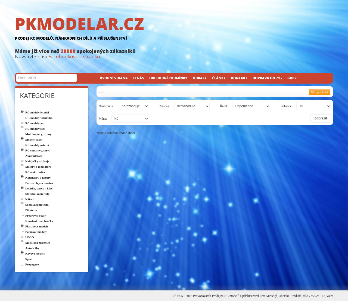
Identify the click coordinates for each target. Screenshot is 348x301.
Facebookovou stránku (74, 56)
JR (101, 92)
